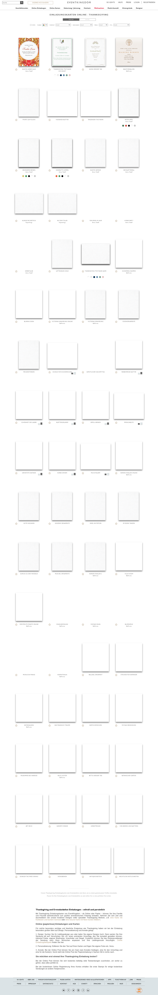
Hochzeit (87, 8)
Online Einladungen (39, 8)
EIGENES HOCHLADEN (40, 2)
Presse (139, 979)
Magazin (110, 984)
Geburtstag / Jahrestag (72, 8)
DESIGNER (76, 25)
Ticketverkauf (120, 979)
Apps (109, 979)
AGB (74, 984)
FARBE (39, 25)
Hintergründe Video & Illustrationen (89, 979)
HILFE (120, 2)
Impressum (32, 984)
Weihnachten (99, 8)
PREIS (96, 25)
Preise (128, 2)
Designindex (136, 984)
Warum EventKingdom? (47, 979)
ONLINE (71, 19)
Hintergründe (127, 8)
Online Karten (55, 8)
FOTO (33, 25)
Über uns (31, 979)
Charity (84, 984)
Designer (139, 8)
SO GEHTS (111, 2)
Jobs (131, 979)
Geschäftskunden (22, 8)
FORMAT (52, 25)
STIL (111, 25)
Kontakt (63, 984)
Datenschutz (48, 984)
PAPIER (87, 19)
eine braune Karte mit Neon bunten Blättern (83, 920)
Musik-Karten (65, 979)
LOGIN (137, 2)
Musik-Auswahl (113, 8)
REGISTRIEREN (149, 2)
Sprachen (97, 984)
